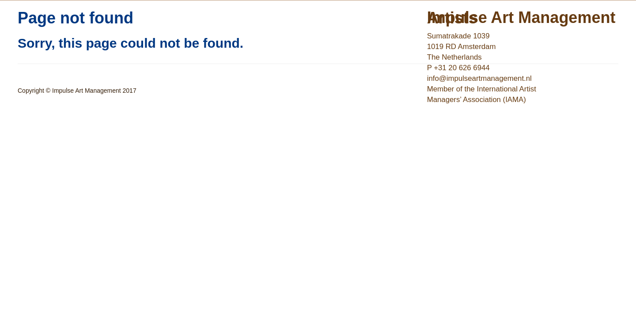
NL (435, 91)
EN (451, 91)
